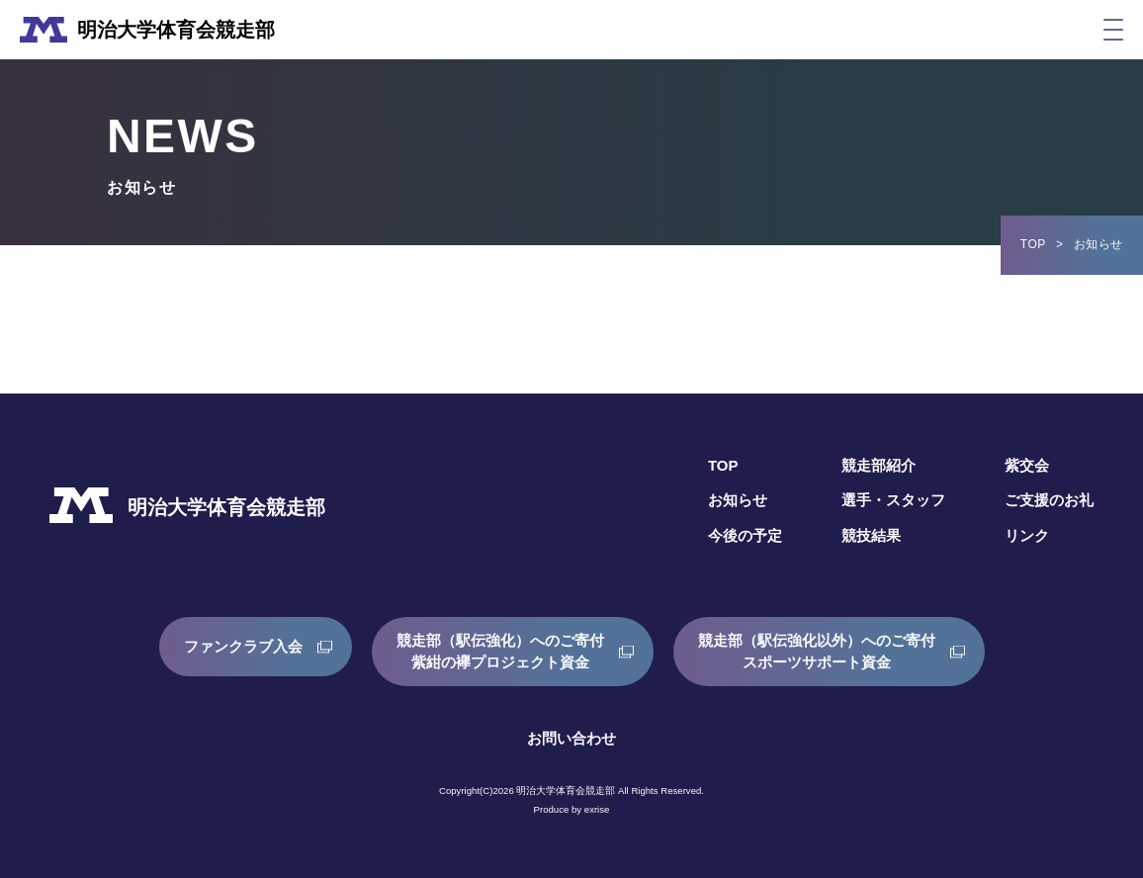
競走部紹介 (868, 465)
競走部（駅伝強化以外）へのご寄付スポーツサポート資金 (827, 651)
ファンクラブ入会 (228, 651)
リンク (1022, 535)
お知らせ (721, 499)
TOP (1033, 244)
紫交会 (1022, 465)
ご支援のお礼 (1046, 499)
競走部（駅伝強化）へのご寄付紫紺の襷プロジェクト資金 (496, 651)
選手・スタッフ (884, 499)
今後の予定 (729, 535)
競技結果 (860, 535)
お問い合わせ (571, 738)
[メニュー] (1113, 30)
